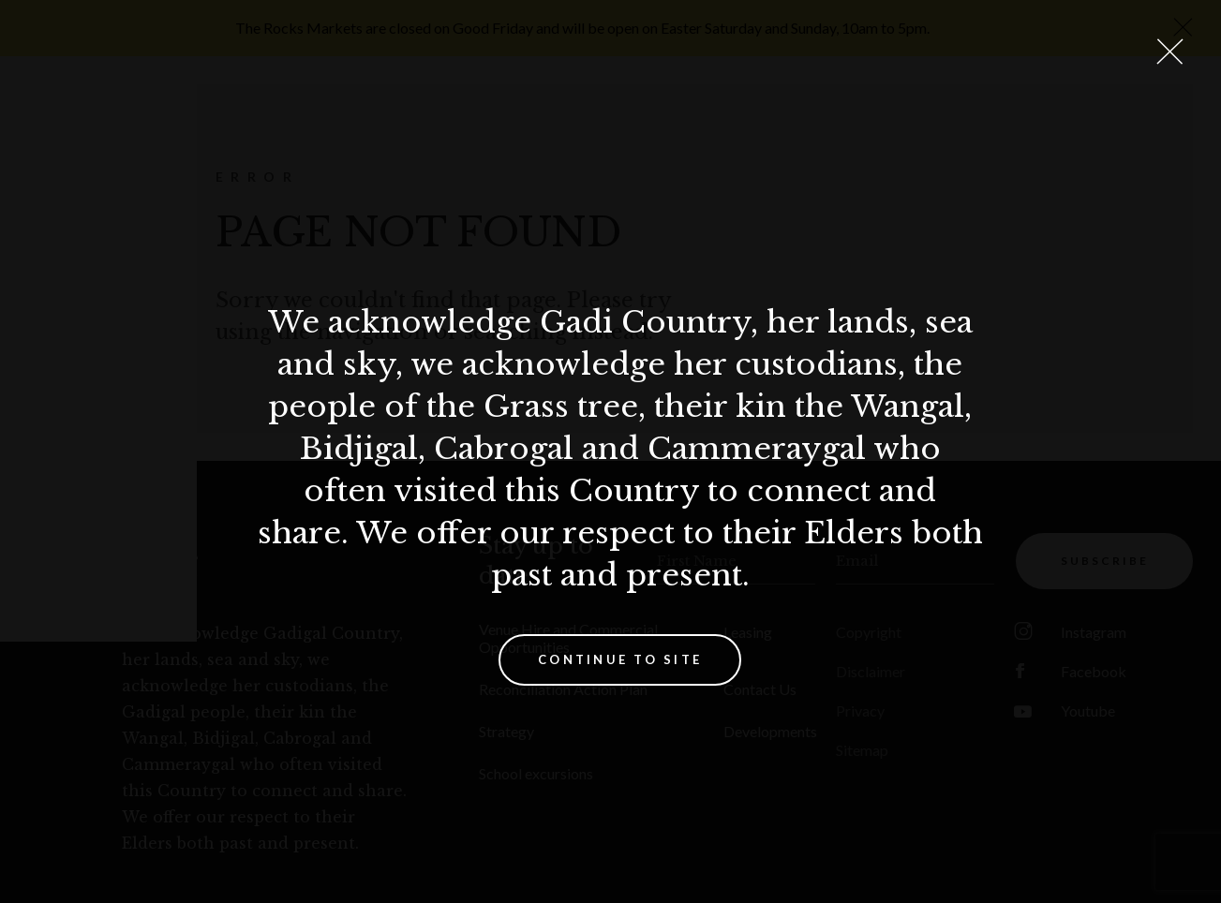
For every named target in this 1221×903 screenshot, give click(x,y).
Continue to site (620, 659)
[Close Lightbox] (1169, 51)
